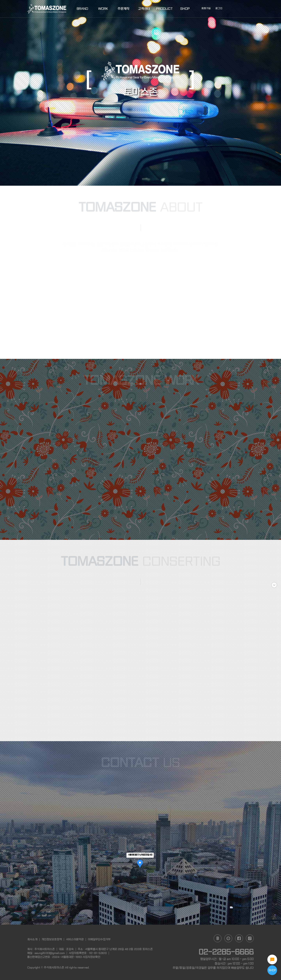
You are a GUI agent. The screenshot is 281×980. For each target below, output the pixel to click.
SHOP (185, 9)
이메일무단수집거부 (99, 939)
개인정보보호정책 (52, 939)
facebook (239, 938)
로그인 (218, 8)
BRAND (82, 9)
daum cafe (228, 938)
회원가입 (206, 8)
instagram (250, 938)
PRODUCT (164, 9)
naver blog (217, 938)
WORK (103, 9)
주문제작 (123, 9)
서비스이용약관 (75, 939)
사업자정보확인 (91, 957)
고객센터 (144, 9)
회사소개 (32, 939)
